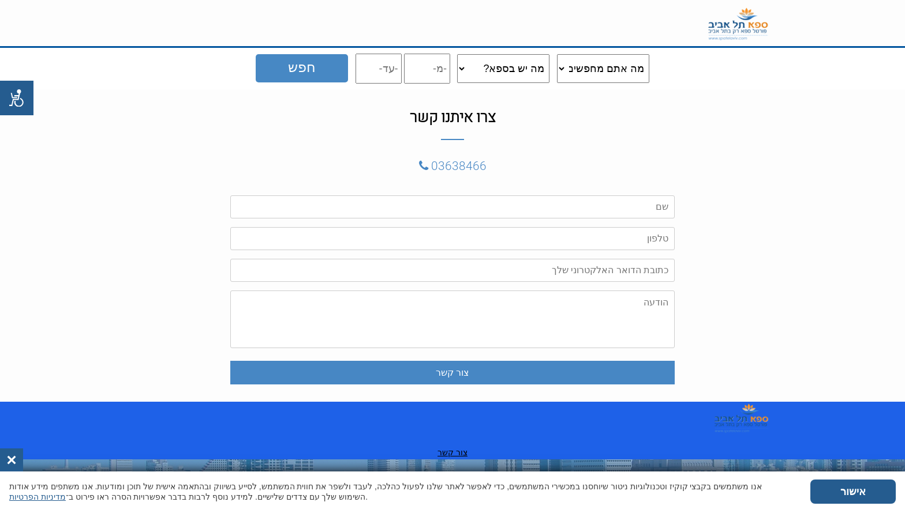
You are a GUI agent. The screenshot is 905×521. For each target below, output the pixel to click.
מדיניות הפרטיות (37, 496)
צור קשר (294, 452)
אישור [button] (853, 491)
